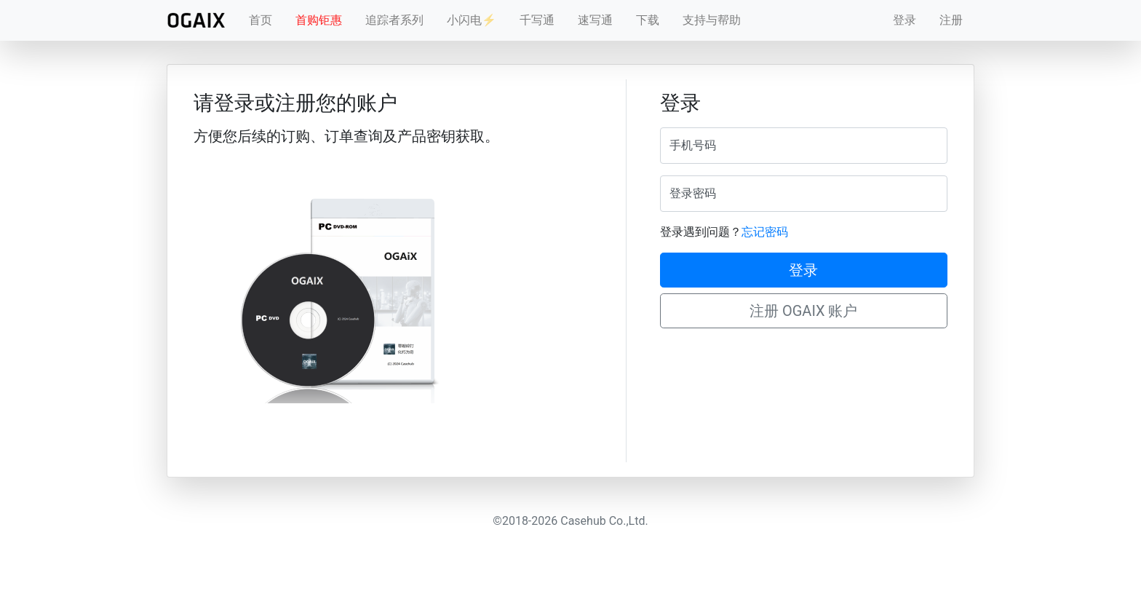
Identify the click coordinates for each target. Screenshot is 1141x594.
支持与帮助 (712, 20)
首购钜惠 (318, 20)
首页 (260, 20)
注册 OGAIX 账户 (804, 311)
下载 (647, 20)
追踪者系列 (394, 20)
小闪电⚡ (471, 20)
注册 (951, 20)
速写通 (595, 20)
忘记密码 (765, 232)
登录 (904, 20)
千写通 (537, 20)
